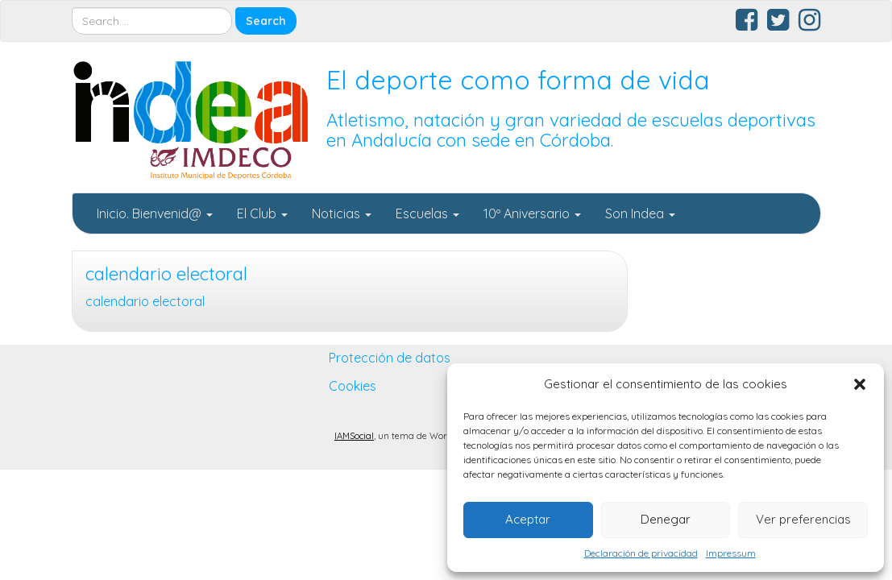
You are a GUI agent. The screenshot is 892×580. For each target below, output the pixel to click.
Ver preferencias (803, 519)
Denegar (666, 519)
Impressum (731, 553)
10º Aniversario (532, 213)
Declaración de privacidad (641, 553)
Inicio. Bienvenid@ (155, 213)
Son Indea (640, 213)
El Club (262, 213)
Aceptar (527, 519)
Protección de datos (389, 358)
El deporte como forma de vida (518, 80)
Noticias (341, 213)
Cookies (352, 386)
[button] (860, 384)
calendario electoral (166, 274)
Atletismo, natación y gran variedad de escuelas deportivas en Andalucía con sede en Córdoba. (570, 130)
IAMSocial (354, 435)
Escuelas (427, 213)
